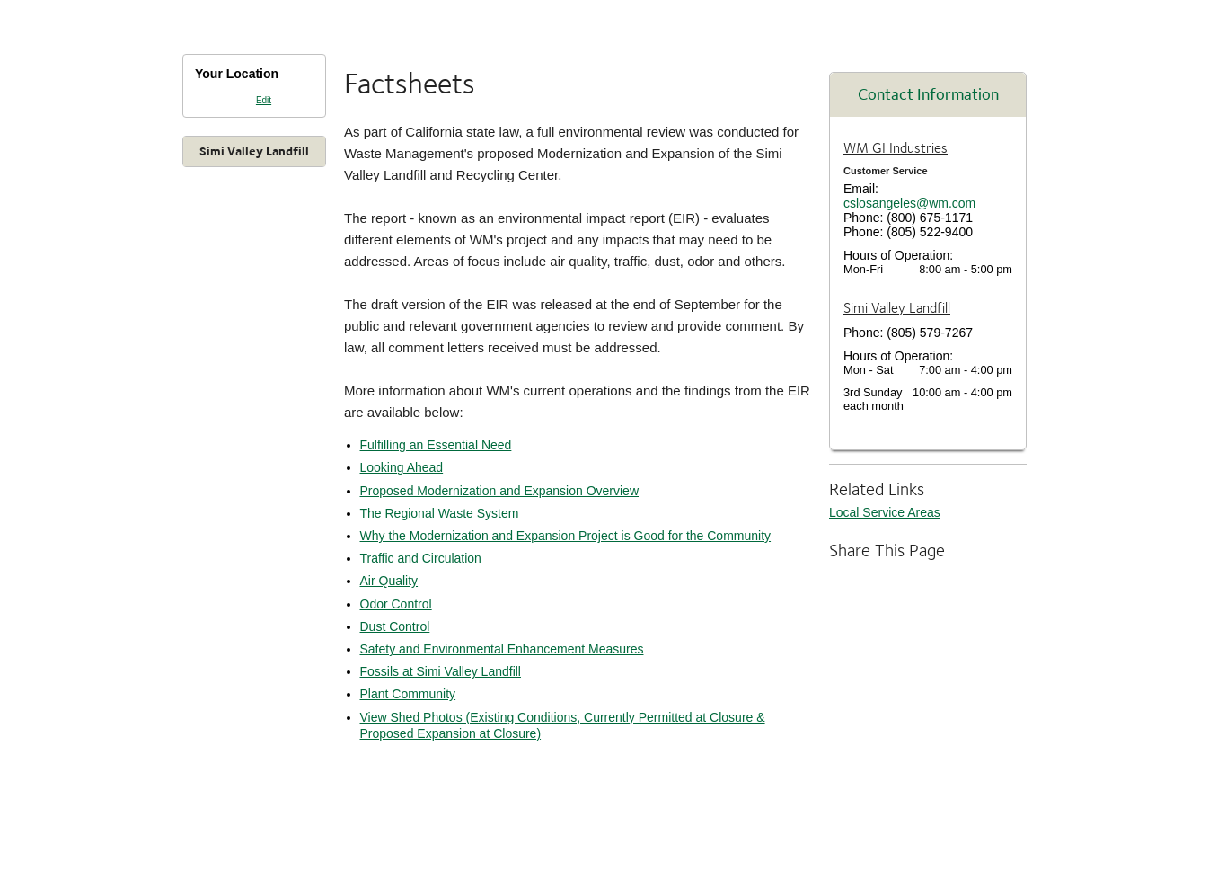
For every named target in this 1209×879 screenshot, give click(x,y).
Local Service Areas (884, 512)
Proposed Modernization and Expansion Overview (500, 491)
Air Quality (389, 580)
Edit (263, 100)
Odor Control (396, 604)
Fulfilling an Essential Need (436, 445)
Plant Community (408, 694)
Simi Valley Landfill (254, 151)
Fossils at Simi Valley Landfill (440, 671)
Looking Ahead (402, 467)
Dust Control (395, 626)
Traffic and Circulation (420, 558)
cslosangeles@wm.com (909, 203)
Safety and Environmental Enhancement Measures (502, 649)
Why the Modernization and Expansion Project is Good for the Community (566, 535)
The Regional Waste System (439, 513)
